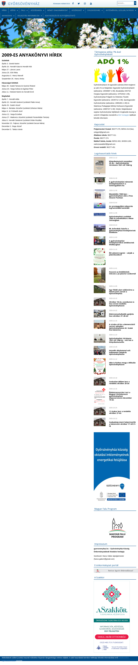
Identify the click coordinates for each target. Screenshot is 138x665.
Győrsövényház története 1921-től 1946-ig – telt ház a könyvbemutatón (121, 340)
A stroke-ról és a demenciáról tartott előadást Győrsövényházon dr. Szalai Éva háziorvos (122, 327)
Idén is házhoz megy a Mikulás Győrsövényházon (122, 364)
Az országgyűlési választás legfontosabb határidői (121, 207)
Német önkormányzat (57, 10)
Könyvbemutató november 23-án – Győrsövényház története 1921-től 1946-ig (120, 163)
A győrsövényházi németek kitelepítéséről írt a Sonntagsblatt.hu (121, 184)
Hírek (4, 10)
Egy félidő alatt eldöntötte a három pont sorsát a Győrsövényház (121, 292)
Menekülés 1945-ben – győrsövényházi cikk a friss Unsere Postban (121, 196)
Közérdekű (77, 10)
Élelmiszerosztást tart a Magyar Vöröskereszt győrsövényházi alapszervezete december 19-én (120, 396)
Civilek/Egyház (93, 10)
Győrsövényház (24, 3)
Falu (23, 10)
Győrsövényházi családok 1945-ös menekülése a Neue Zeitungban (121, 218)
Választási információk (28, 15)
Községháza (36, 10)
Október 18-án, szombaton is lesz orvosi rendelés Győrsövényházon (121, 304)
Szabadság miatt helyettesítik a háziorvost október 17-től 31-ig (122, 424)
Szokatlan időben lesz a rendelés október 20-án (119, 382)
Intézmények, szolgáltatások (120, 10)
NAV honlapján (123, 115)
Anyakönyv (7, 15)
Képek (12, 10)
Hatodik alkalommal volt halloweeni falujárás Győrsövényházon (119, 352)
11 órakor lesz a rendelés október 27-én (120, 412)
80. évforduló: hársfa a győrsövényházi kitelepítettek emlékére (122, 230)
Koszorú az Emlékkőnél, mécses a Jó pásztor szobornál (122, 273)
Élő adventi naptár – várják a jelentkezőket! (121, 254)
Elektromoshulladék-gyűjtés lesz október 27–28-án (121, 315)
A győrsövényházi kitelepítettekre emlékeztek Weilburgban (121, 243)
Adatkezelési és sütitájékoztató (60, 15)
